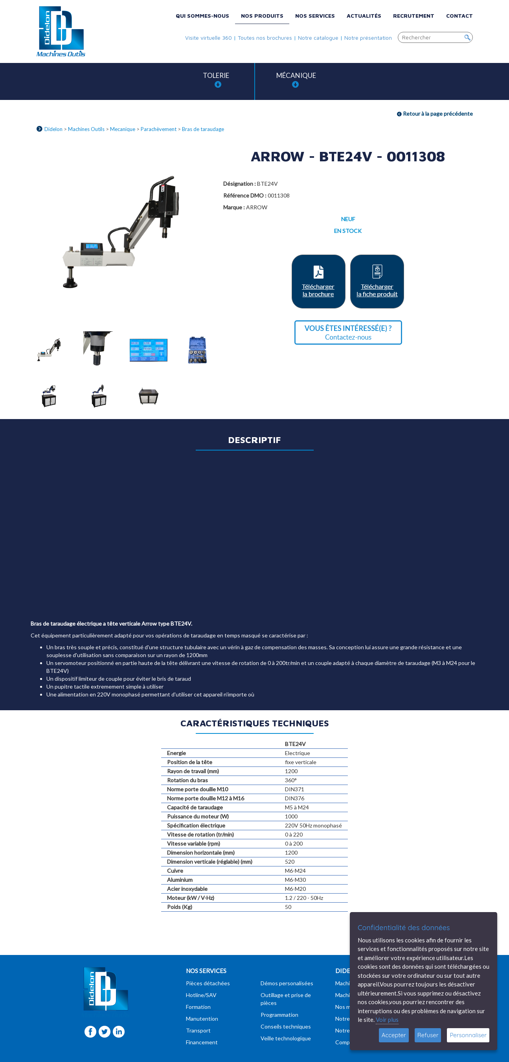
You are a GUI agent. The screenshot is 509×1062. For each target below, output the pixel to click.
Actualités (364, 15)
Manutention (202, 1018)
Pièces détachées (208, 983)
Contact (459, 15)
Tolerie (216, 79)
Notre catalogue (318, 37)
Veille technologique (286, 1038)
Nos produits (262, 15)
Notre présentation (368, 37)
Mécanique (296, 79)
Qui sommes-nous (202, 15)
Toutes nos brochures (265, 37)
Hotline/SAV (201, 995)
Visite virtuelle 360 (208, 37)
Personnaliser (468, 1035)
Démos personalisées (287, 983)
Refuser (428, 1035)
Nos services (315, 15)
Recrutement (413, 15)
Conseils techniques (286, 1026)
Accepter (394, 1035)
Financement (202, 1042)
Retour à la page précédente (435, 113)
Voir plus (387, 1019)
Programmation (279, 1014)
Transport (198, 1030)
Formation (198, 1006)
